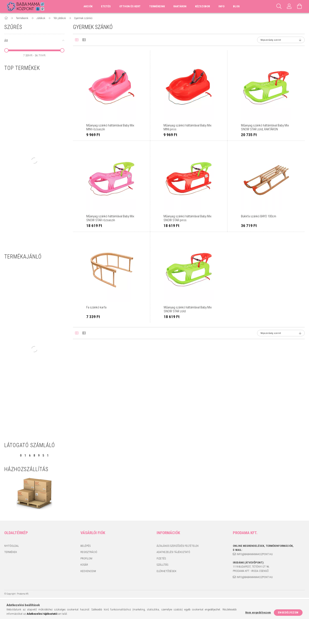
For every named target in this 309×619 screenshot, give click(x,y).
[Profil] (289, 6)
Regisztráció (88, 552)
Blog (236, 6)
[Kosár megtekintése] (299, 6)
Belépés (85, 545)
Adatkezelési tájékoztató (173, 552)
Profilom (86, 558)
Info (221, 6)
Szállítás (162, 564)
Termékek (10, 552)
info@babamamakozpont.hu (255, 554)
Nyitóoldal (11, 545)
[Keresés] (279, 6)
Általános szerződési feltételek (178, 545)
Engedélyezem (288, 612)
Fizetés (161, 558)
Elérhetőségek (166, 571)
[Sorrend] (280, 40)
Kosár (84, 564)
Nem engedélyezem (258, 612)
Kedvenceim (88, 571)
